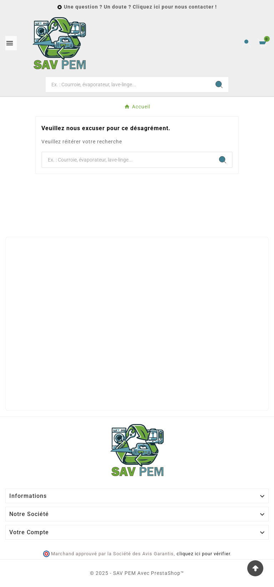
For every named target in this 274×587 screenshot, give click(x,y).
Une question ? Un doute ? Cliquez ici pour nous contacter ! (140, 7)
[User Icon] (246, 43)
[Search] (219, 84)
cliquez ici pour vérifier (203, 553)
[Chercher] (128, 84)
